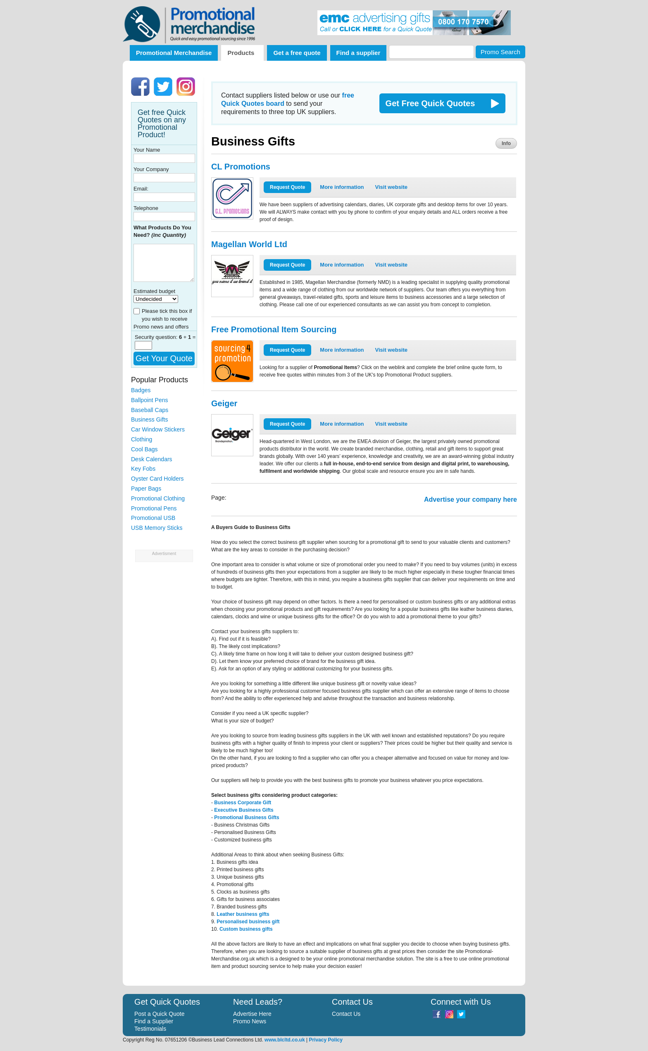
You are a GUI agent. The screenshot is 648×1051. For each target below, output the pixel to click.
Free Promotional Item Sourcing (273, 329)
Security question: (157, 337)
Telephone (145, 208)
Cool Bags (144, 449)
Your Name (146, 150)
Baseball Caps (149, 410)
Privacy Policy (325, 1040)
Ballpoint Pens (149, 400)
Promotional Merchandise (174, 52)
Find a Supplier (153, 1021)
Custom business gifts (246, 929)
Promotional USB (153, 518)
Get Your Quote (164, 358)
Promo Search (500, 51)
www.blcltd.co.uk (284, 1040)
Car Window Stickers (158, 429)
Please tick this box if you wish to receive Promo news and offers (162, 319)
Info (506, 143)
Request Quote (287, 187)
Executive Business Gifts (243, 810)
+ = (187, 337)
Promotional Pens (154, 508)
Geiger (224, 403)
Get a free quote (296, 52)
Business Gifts (149, 419)
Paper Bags (146, 488)
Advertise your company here (470, 499)
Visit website (391, 187)
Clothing (141, 439)
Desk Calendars (151, 459)
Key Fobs (143, 468)
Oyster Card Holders (157, 478)
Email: (140, 189)
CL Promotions (240, 166)
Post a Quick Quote (159, 1013)
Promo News (249, 1021)
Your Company (151, 169)
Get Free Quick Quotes (430, 103)
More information (342, 187)
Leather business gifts (243, 914)
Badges (140, 390)
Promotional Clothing (158, 498)
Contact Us (346, 1013)
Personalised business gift (248, 922)
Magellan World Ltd (249, 244)
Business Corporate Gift (242, 803)
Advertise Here (252, 1013)
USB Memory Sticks (156, 527)
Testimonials (150, 1028)
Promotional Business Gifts (246, 817)
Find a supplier (358, 52)
